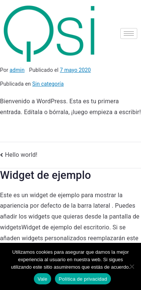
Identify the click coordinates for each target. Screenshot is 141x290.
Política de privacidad (83, 279)
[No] (131, 266)
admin (17, 70)
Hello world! (21, 154)
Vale (42, 279)
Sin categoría (48, 84)
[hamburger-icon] (128, 33)
